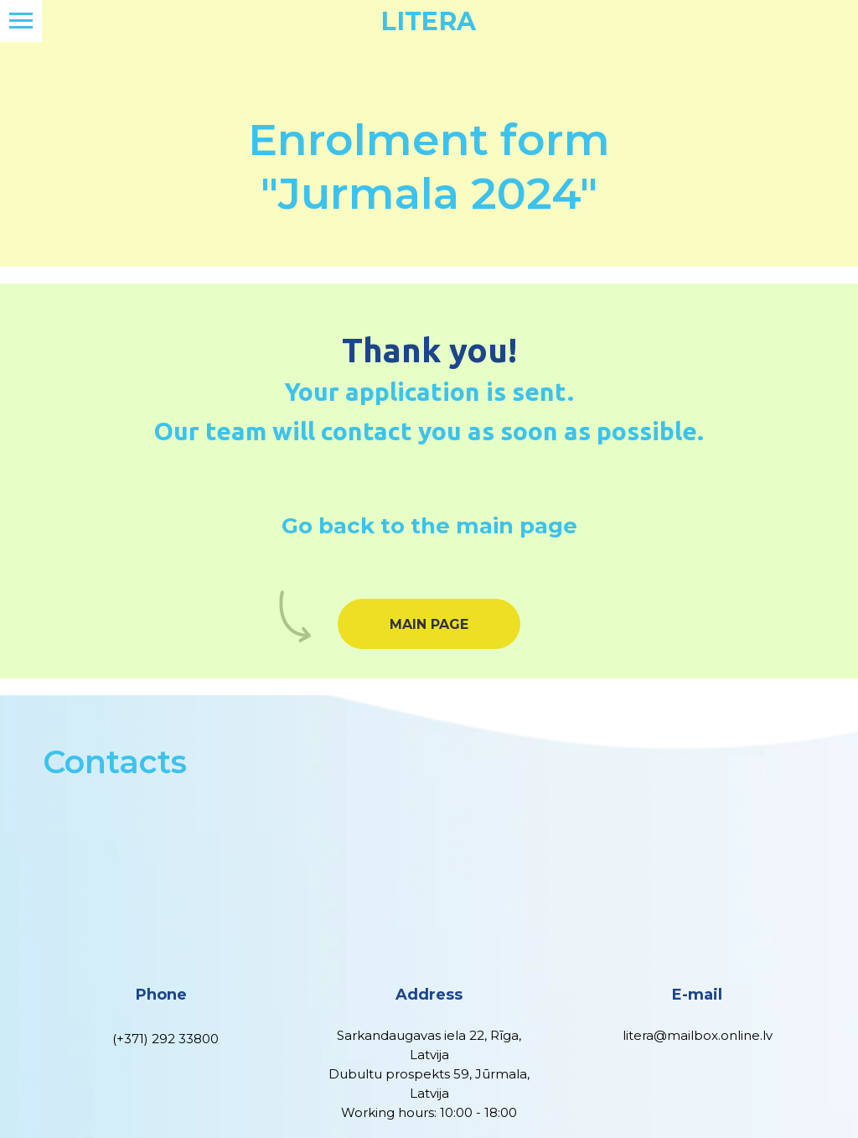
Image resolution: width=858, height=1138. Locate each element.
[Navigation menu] (21, 21)
